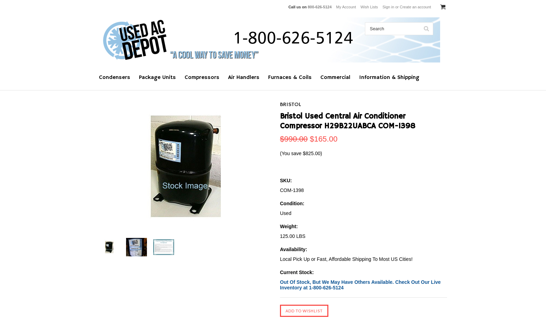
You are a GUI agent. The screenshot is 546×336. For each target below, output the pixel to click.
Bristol (290, 104)
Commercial (335, 77)
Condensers (114, 77)
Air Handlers (243, 77)
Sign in (388, 7)
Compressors (202, 77)
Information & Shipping (389, 77)
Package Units (157, 77)
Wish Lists (369, 7)
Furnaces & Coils (290, 77)
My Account (346, 7)
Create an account (415, 7)
